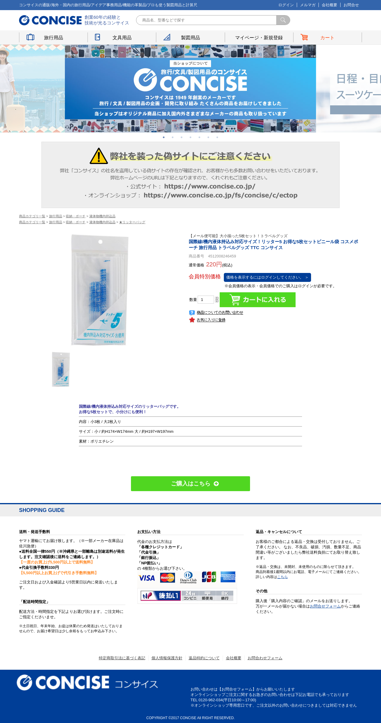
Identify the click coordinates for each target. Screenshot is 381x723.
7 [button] (217, 137)
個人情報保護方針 (167, 658)
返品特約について (204, 658)
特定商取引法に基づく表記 (122, 658)
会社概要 (329, 5)
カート (327, 37)
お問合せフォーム (325, 606)
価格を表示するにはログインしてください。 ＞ (267, 277)
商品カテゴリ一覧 (32, 216)
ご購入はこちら (190, 483)
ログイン (286, 5)
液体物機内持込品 (102, 216)
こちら (282, 577)
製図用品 (190, 37)
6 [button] (208, 137)
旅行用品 (53, 37)
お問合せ (351, 5)
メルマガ (308, 5)
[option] (190, 88)
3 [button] (182, 137)
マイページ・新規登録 (259, 37)
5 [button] (199, 137)
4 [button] (190, 137)
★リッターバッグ (132, 222)
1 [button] (164, 137)
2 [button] (173, 137)
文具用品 (122, 37)
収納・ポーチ (75, 216)
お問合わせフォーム (265, 658)
